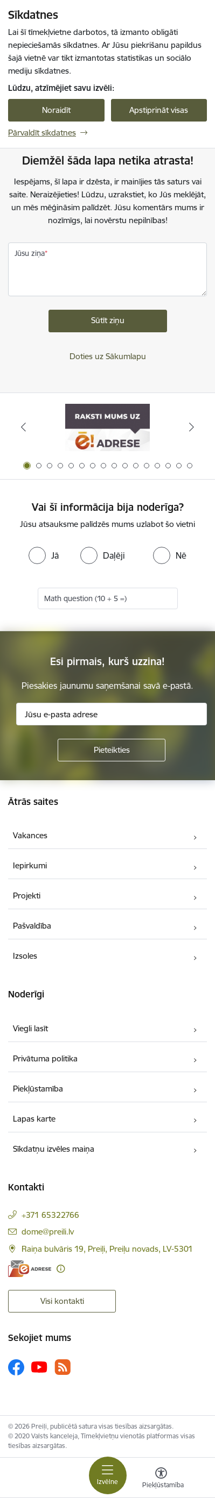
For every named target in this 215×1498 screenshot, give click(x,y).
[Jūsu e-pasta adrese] (111, 714)
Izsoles (25, 956)
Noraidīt (56, 110)
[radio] (44, 555)
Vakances (30, 835)
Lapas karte (34, 1119)
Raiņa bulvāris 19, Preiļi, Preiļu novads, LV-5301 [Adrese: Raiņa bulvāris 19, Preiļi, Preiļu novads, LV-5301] (107, 1249)
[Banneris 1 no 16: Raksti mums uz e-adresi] (107, 427)
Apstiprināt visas (158, 110)
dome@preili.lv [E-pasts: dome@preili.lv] (48, 1231)
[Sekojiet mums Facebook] (16, 1367)
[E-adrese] (29, 1269)
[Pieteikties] (111, 750)
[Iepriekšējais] (23, 427)
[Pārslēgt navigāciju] (108, 1475)
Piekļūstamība (38, 1088)
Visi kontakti (62, 1301)
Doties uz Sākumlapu (108, 356)
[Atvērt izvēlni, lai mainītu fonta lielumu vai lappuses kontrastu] (161, 1479)
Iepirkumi (30, 865)
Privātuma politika (45, 1058)
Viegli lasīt (30, 1028)
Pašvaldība (32, 926)
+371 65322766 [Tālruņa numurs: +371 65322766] (50, 1215)
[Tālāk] (191, 427)
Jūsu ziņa (30, 253)
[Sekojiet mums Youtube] (39, 1366)
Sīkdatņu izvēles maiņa (53, 1149)
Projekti (26, 895)
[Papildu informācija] (61, 1269)
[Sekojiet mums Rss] (62, 1367)
